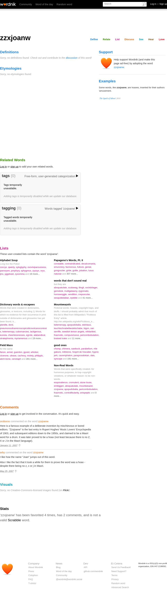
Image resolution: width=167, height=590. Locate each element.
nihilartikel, (90, 331)
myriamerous (21, 338)
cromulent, (74, 382)
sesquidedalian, (62, 297)
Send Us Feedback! (121, 567)
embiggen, (59, 386)
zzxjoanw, (59, 389)
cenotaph (17, 359)
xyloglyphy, (21, 267)
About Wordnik (35, 567)
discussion (71, 57)
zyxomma (20, 274)
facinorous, (71, 267)
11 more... (77, 338)
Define (94, 39)
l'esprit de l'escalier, (82, 352)
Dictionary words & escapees (17, 304)
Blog (58, 567)
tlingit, (82, 287)
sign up (14, 166)
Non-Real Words (63, 365)
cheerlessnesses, (17, 335)
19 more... (35, 274)
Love (162, 39)
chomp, (58, 348)
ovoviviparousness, (37, 267)
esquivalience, (61, 382)
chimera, (66, 348)
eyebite (74, 297)
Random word (64, 4)
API (85, 567)
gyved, (27, 352)
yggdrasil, (10, 274)
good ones (60, 345)
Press (31, 571)
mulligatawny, (71, 291)
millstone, (67, 352)
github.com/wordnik (93, 571)
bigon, (87, 328)
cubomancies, (23, 331)
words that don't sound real (70, 280)
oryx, (42, 270)
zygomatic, (83, 291)
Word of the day (44, 4)
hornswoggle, (61, 294)
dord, (11, 324)
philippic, (39, 355)
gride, (69, 270)
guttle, (76, 270)
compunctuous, (72, 335)
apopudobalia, (74, 324)
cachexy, (22, 355)
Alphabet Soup (9, 260)
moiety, (31, 355)
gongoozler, (60, 270)
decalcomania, (88, 263)
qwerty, (12, 267)
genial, (88, 267)
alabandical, (40, 335)
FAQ (30, 579)
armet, (10, 352)
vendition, (73, 294)
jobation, (83, 270)
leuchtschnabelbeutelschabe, (69, 328)
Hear (151, 39)
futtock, (81, 267)
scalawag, (73, 287)
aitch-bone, (6, 359)
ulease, (14, 355)
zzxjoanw (119, 67)
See (141, 39)
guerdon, (18, 352)
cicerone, (5, 355)
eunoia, (4, 335)
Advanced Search (120, 587)
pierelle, (4, 324)
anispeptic (85, 392)
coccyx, (4, 267)
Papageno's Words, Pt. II (68, 260)
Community (25, 4)
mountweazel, (86, 386)
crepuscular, (84, 294)
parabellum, (87, 348)
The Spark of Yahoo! (108, 98)
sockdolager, (91, 287)
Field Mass (6, 345)
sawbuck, (76, 348)
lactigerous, (36, 331)
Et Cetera (116, 563)
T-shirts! (32, 583)
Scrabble (14, 520)
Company (33, 563)
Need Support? (118, 571)
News (59, 563)
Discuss (129, 39)
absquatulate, (61, 287)
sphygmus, (26, 270)
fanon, (3, 352)
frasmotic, (59, 335)
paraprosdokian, (82, 355)
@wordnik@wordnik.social (69, 579)
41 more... (87, 297)
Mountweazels (62, 304)
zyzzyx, (36, 270)
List (117, 39)
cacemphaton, (66, 355)
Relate (106, 39)
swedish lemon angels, (74, 331)
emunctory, (60, 267)
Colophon (33, 575)
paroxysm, (5, 270)
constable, (59, 263)
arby (2, 452)
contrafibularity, (72, 392)
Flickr (66, 490)
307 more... (72, 273)
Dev (85, 563)
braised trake (60, 338)
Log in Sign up (158, 4)
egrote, (30, 335)
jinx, (2, 274)
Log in (3, 166)
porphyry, (16, 270)
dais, (92, 355)
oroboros (5, 421)
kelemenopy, (9, 331)
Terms (114, 575)
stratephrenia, (7, 338)
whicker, (35, 352)
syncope (58, 358)
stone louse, (86, 382)
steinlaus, (87, 324)
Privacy (115, 579)
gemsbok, (59, 291)
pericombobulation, (89, 335)
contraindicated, (73, 263)
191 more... (73, 358)
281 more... (32, 359)
